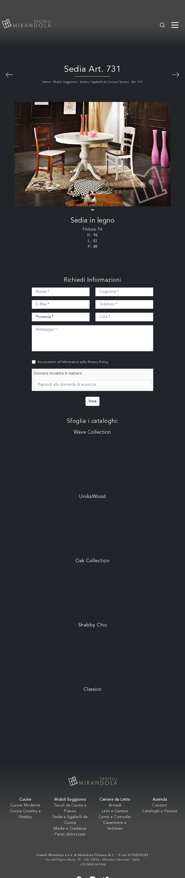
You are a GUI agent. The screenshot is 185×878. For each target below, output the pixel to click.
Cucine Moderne (25, 805)
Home (46, 82)
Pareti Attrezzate (70, 834)
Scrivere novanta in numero (58, 373)
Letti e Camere (115, 811)
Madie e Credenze (70, 829)
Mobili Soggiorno (65, 82)
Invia (92, 401)
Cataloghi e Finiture (159, 811)
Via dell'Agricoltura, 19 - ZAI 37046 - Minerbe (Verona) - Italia (93, 859)
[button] (92, 209)
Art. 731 (137, 82)
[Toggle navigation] (174, 24)
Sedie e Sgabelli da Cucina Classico (104, 82)
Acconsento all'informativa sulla (73, 362)
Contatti (159, 805)
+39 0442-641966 (92, 864)
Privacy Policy (98, 362)
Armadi (115, 805)
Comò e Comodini (115, 817)
